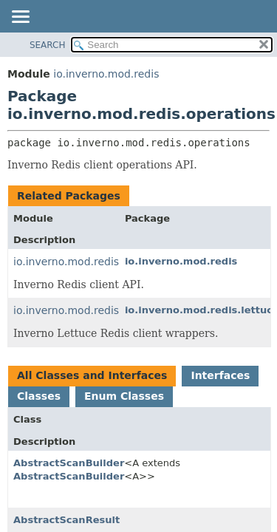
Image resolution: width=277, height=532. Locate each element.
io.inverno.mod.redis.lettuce (85, 310)
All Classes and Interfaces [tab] (92, 375)
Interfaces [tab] (220, 375)
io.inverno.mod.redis (106, 74)
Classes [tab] (39, 396)
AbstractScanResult (66, 519)
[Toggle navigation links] (20, 17)
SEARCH (48, 45)
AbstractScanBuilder (68, 462)
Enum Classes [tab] (124, 396)
